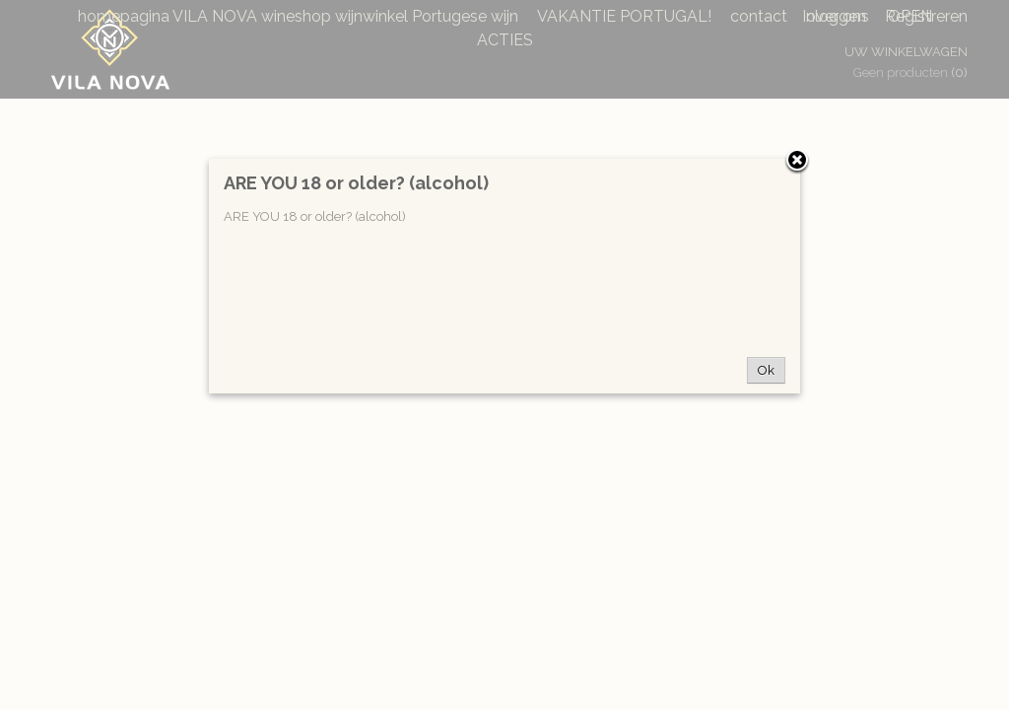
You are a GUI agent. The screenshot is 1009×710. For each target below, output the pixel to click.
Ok (766, 370)
